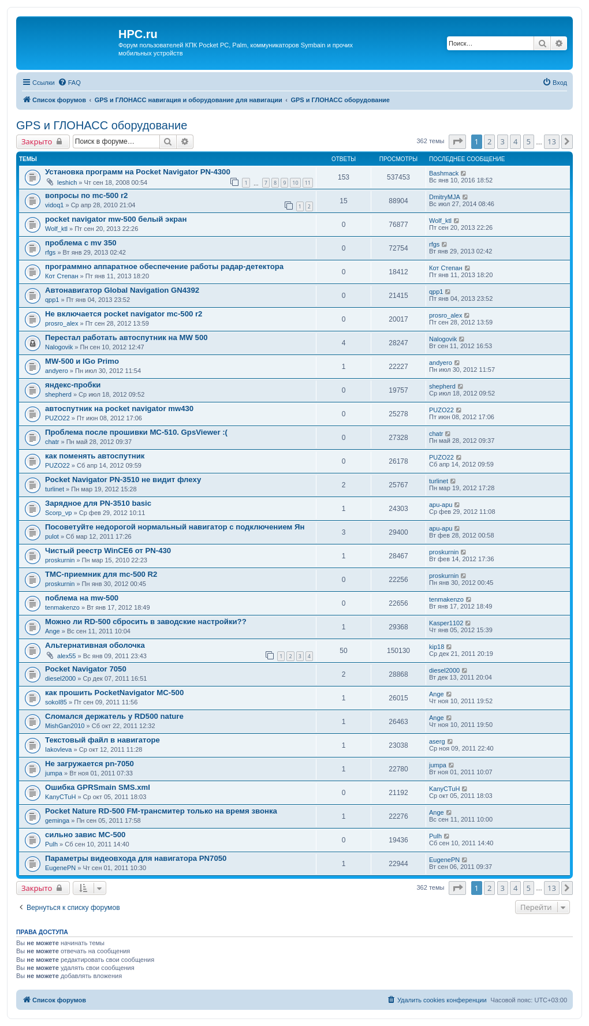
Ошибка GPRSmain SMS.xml (97, 787)
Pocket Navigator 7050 (85, 669)
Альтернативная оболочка (95, 645)
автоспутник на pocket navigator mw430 (119, 408)
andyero (56, 370)
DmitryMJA (444, 196)
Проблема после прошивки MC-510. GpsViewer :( (136, 432)
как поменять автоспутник (94, 456)
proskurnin (59, 560)
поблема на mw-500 (81, 598)
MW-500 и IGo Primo (82, 361)
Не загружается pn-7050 (89, 763)
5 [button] (529, 141)
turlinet (54, 489)
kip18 (436, 646)
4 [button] (515, 141)
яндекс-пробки (72, 384)
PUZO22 (57, 418)
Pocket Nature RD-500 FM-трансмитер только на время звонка (161, 811)
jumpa (53, 773)
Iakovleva (58, 749)
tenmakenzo (62, 607)
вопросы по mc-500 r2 (86, 195)
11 (308, 182)
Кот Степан (62, 276)
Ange (52, 631)
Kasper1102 (446, 623)
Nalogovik (59, 347)
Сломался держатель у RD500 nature (114, 716)
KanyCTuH (60, 796)
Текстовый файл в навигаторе (102, 740)
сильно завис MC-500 (85, 834)
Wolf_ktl (56, 228)
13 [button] (551, 141)
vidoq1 (54, 205)
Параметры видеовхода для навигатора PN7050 (135, 858)
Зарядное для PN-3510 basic (98, 503)
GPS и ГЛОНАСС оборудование (101, 125)
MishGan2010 (65, 725)
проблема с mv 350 (81, 242)
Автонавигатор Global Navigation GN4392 (122, 290)
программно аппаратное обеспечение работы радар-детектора (164, 266)
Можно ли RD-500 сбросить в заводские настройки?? (146, 621)
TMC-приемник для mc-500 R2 (101, 574)
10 (295, 182)
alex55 (66, 655)
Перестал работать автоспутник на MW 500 (126, 337)
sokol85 (56, 702)
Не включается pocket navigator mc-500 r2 (123, 313)
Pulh (51, 844)
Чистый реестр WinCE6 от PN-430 (108, 550)
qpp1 (52, 299)
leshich (67, 182)
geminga (57, 820)
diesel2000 (60, 678)
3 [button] (503, 141)
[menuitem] (69, 82)
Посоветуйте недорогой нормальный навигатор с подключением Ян (174, 527)
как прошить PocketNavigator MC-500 (114, 692)
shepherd (58, 394)
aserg (437, 741)
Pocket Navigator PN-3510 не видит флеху (123, 479)
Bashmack (443, 173)
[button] (457, 141)
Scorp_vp (58, 512)
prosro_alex (61, 323)
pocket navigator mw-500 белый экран (116, 219)
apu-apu (440, 504)
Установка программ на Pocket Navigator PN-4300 (137, 171)
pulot (52, 536)
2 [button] (489, 141)
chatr (52, 441)
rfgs (50, 252)
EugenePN (60, 867)
